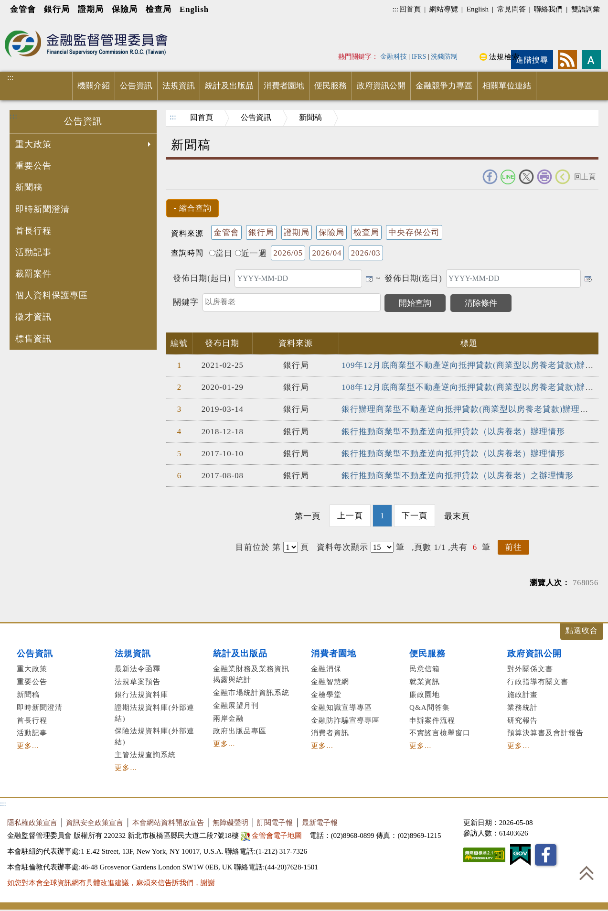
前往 (513, 547)
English (194, 9)
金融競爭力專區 (444, 85)
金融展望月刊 (236, 705)
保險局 (125, 9)
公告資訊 (136, 85)
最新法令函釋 (137, 668)
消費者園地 (284, 85)
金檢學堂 (326, 694)
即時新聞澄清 (42, 209)
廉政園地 (424, 694)
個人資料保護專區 (51, 295)
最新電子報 (320, 822)
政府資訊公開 (381, 85)
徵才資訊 (33, 317)
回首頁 (410, 9)
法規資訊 (178, 85)
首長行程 (33, 231)
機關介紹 (93, 85)
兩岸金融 (228, 718)
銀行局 (57, 9)
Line (508, 176)
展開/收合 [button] (581, 631)
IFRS (419, 56)
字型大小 (591, 59)
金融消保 (326, 668)
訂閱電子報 (275, 822)
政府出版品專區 (240, 731)
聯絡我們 (548, 9)
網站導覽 (443, 9)
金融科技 (393, 56)
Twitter (526, 176)
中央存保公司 (414, 232)
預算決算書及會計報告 (545, 733)
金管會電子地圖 (272, 835)
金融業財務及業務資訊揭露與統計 (251, 674)
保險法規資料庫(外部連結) (154, 736)
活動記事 (33, 252)
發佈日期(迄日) (413, 278)
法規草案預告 (137, 681)
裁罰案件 (33, 274)
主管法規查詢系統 (145, 754)
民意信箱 (424, 668)
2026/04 (326, 252)
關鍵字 (186, 302)
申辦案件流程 (432, 720)
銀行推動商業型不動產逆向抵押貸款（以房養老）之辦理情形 (457, 475)
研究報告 (522, 720)
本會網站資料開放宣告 (168, 822)
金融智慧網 (330, 681)
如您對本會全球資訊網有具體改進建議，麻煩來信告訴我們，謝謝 (111, 883)
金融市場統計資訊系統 (251, 692)
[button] (192, 208)
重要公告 (33, 166)
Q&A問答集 (429, 707)
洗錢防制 (444, 56)
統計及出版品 (229, 85)
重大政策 (84, 145)
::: (395, 9)
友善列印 (544, 176)
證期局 (91, 9)
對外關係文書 (530, 668)
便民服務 (330, 85)
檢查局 (158, 9)
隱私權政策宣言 (32, 822)
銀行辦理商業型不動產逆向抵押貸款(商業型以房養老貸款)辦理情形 (469, 409)
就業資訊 (424, 681)
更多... (28, 745)
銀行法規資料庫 (141, 694)
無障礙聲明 (230, 822)
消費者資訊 (330, 733)
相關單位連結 (506, 85)
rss (567, 59)
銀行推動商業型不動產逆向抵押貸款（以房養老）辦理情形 (453, 431)
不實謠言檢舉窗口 (439, 733)
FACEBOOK (490, 176)
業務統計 (522, 707)
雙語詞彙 (585, 9)
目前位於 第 (258, 547)
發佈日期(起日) (202, 278)
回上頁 (585, 176)
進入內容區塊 (24, 25)
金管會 (23, 9)
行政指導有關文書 (537, 681)
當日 (221, 253)
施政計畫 (522, 694)
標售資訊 (33, 338)
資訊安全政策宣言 (94, 822)
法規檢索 (504, 57)
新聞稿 (29, 187)
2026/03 (366, 252)
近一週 (251, 253)
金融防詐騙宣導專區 (345, 720)
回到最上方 (586, 872)
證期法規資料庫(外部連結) (154, 712)
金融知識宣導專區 (341, 707)
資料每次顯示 (342, 547)
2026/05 (288, 252)
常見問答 (511, 9)
